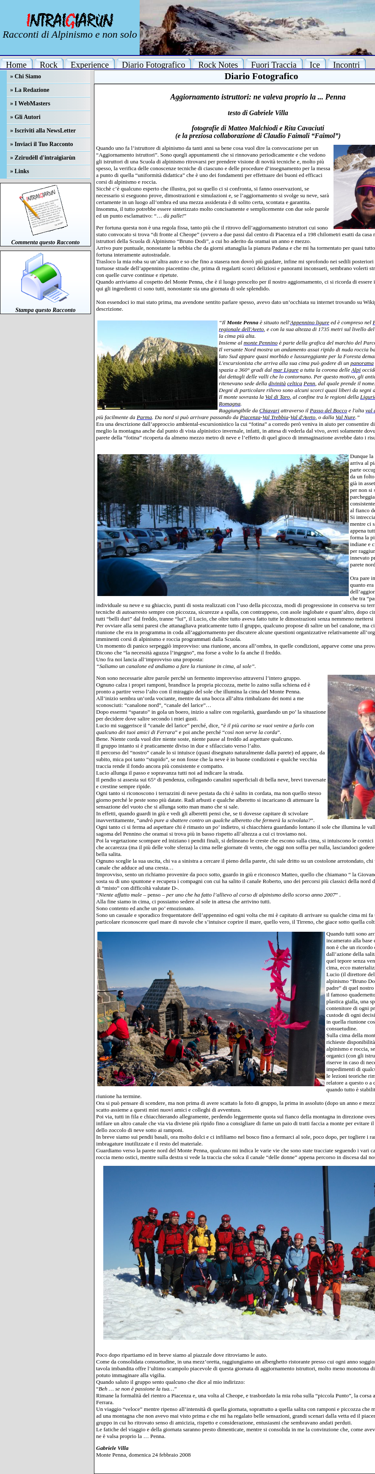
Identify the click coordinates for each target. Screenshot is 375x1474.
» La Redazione (30, 90)
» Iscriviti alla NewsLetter (43, 130)
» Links (19, 171)
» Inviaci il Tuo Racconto (41, 144)
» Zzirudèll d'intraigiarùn (42, 158)
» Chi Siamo (25, 76)
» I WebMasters (30, 103)
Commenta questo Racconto (45, 242)
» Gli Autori (25, 117)
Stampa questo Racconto (45, 310)
